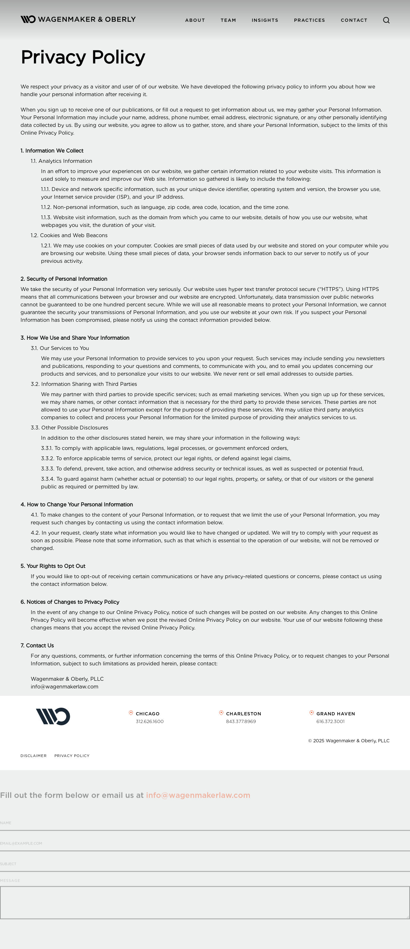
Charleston (243, 713)
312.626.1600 (150, 721)
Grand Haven (335, 713)
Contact (354, 20)
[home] (78, 20)
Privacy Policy (72, 756)
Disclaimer (33, 756)
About (195, 20)
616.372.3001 (330, 721)
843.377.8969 (241, 721)
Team (228, 20)
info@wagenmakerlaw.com (198, 803)
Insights (265, 20)
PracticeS (309, 20)
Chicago (148, 713)
